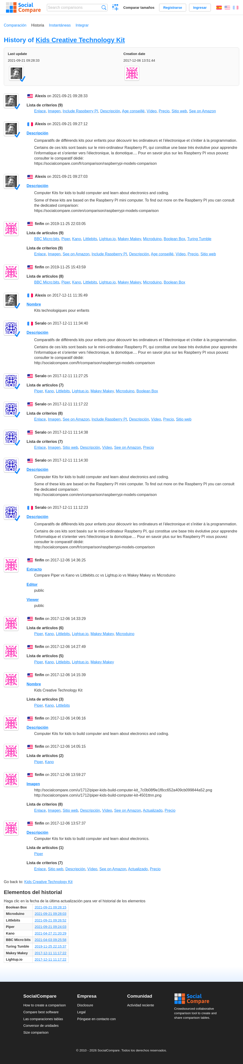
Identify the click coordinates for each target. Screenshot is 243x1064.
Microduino (152, 239)
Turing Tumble (199, 239)
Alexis (40, 96)
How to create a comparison (44, 1005)
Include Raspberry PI (80, 111)
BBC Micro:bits (46, 239)
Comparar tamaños (138, 7)
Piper (65, 239)
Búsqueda (104, 7)
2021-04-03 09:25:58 (50, 940)
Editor (32, 584)
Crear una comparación (115, 8)
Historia (37, 25)
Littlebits (90, 239)
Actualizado (153, 810)
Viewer (33, 600)
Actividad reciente (140, 1005)
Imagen (54, 111)
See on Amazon (202, 111)
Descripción (110, 111)
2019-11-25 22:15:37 (50, 946)
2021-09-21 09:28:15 (50, 907)
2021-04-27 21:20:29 (50, 933)
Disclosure (85, 1005)
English (227, 7)
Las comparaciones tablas (43, 1019)
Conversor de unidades (41, 1025)
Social (197, 998)
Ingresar (200, 7)
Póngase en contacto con (96, 1019)
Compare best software (41, 1012)
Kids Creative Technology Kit (80, 40)
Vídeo (152, 111)
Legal (81, 1012)
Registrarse (172, 7)
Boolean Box (174, 239)
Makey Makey (129, 239)
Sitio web (179, 111)
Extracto (34, 569)
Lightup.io (107, 239)
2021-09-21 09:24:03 (50, 927)
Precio (164, 111)
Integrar (82, 25)
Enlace (40, 111)
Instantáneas (60, 25)
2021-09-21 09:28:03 (50, 914)
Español (219, 7)
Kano (76, 239)
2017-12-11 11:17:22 (50, 953)
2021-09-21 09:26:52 (50, 920)
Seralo (41, 323)
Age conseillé (133, 111)
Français (235, 7)
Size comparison (35, 1032)
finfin (39, 224)
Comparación (15, 25)
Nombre (34, 304)
